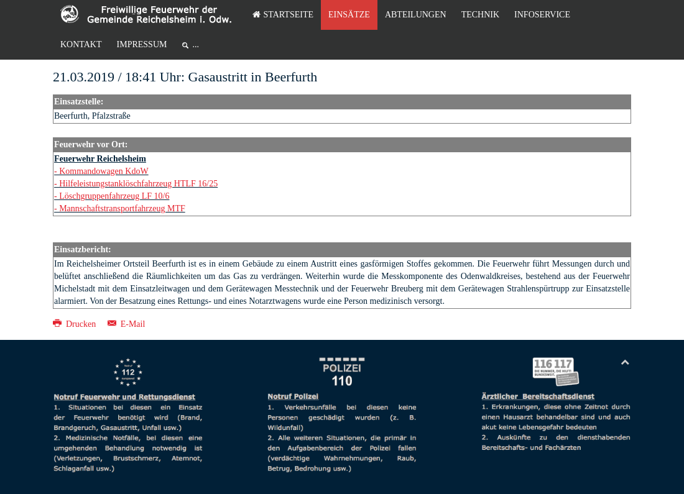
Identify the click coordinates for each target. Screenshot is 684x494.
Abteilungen (415, 14)
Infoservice (542, 14)
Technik (480, 14)
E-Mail (127, 324)
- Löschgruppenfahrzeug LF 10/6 (111, 196)
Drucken (75, 324)
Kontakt (81, 44)
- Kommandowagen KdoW (101, 171)
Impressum (142, 44)
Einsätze (349, 14)
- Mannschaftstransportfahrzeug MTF (119, 208)
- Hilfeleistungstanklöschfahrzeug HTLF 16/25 (136, 183)
